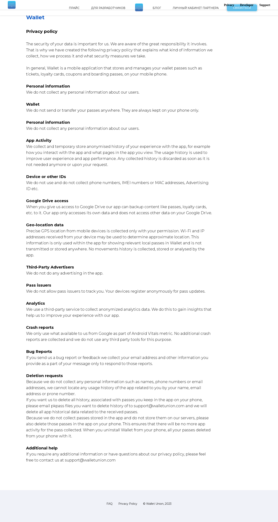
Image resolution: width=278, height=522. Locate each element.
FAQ (109, 503)
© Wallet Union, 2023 (157, 503)
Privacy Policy (127, 503)
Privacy (229, 5)
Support (264, 5)
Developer (246, 5)
